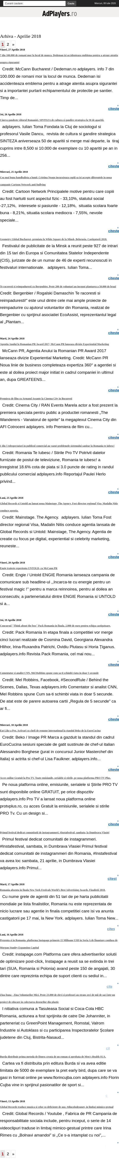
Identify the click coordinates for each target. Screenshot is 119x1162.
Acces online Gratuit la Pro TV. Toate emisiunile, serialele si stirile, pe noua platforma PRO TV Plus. (55, 777)
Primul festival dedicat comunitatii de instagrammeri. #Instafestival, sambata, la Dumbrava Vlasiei (54, 832)
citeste (113, 929)
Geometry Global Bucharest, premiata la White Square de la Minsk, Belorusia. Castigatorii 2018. (53, 239)
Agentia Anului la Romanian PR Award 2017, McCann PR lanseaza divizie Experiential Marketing (54, 344)
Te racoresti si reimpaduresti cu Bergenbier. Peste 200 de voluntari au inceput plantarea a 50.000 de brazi (58, 286)
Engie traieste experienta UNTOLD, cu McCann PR (28, 568)
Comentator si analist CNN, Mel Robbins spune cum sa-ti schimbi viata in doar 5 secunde (49, 672)
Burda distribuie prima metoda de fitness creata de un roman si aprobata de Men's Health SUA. (53, 1056)
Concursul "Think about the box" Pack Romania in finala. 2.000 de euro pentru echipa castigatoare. (55, 625)
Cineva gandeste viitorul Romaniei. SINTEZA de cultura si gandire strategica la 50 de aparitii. (52, 120)
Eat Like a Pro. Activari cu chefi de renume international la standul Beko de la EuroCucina (50, 730)
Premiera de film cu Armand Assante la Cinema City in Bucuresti (36, 398)
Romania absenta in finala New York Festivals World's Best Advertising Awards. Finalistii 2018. (52, 889)
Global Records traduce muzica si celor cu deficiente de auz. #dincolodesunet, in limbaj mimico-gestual (56, 1106)
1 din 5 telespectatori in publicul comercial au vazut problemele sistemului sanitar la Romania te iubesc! (57, 445)
